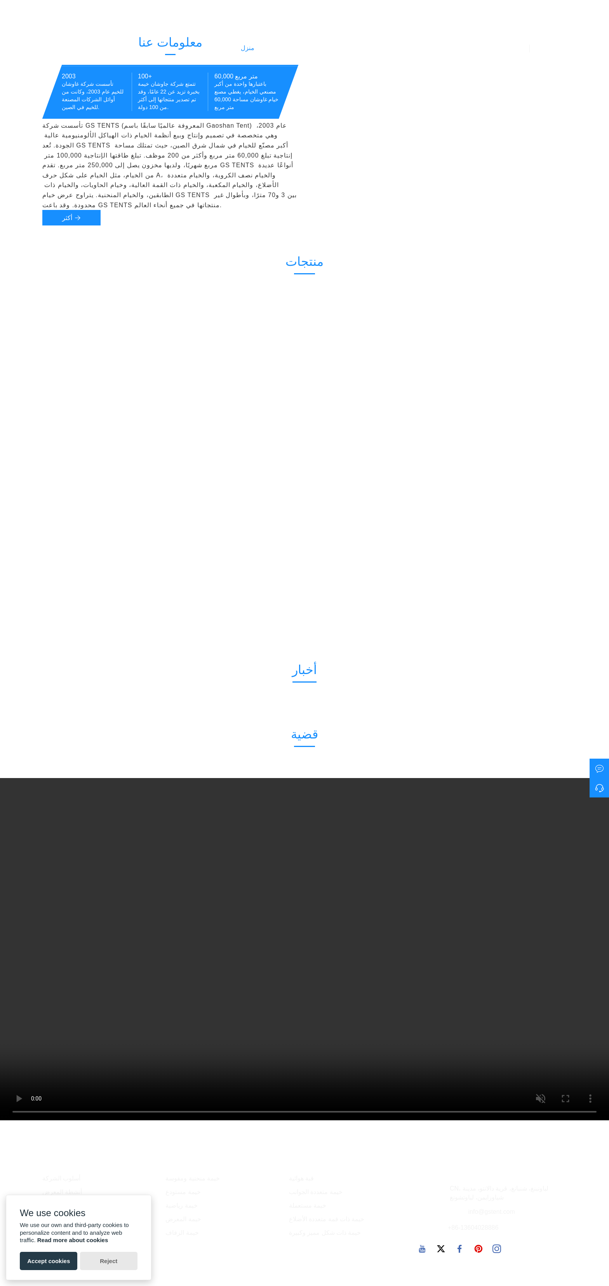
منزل (247, 48)
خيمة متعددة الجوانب (316, 1192)
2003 (69, 76)
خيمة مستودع (182, 1192)
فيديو (513, 48)
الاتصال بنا (432, 48)
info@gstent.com (491, 1211)
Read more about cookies (72, 1240)
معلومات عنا (476, 48)
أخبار (316, 48)
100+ (145, 76)
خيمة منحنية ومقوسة (192, 1178)
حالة (347, 48)
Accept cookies (48, 1261)
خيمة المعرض (183, 1219)
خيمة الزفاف (181, 1232)
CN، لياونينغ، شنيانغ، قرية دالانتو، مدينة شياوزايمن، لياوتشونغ (499, 1193)
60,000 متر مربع (236, 76)
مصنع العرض (388, 48)
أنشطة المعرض (62, 1192)
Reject (108, 1261)
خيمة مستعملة (307, 1205)
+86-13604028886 (473, 1227)
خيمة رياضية (181, 1205)
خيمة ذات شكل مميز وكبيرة (325, 1232)
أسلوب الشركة (61, 1178)
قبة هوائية (301, 1178)
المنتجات (280, 48)
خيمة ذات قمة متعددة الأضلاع (327, 1219)
